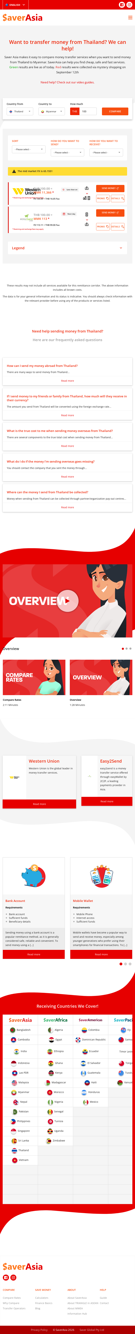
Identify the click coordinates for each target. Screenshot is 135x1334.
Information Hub (77, 1313)
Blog (37, 1308)
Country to (45, 104)
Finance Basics (43, 1303)
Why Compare (11, 1303)
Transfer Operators (14, 1308)
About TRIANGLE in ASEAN (83, 1303)
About (72, 1290)
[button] (121, 964)
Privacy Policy (39, 1330)
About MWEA (75, 1308)
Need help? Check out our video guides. (67, 82)
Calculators (41, 1297)
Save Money (43, 1290)
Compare (115, 111)
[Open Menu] (130, 17)
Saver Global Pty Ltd (92, 1330)
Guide (103, 1297)
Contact (104, 1303)
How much (76, 104)
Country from (15, 104)
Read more (67, 380)
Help (103, 1290)
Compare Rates (12, 1297)
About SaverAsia (77, 1297)
